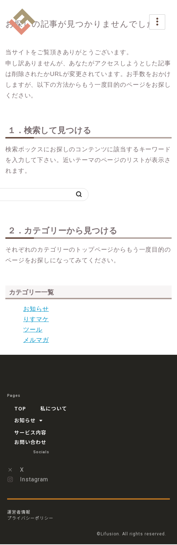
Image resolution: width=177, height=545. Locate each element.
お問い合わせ (30, 441)
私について (53, 408)
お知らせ (36, 309)
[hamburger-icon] (157, 22)
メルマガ (36, 340)
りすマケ (36, 319)
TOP (20, 408)
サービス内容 (30, 432)
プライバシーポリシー (30, 518)
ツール (32, 329)
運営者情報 (18, 512)
